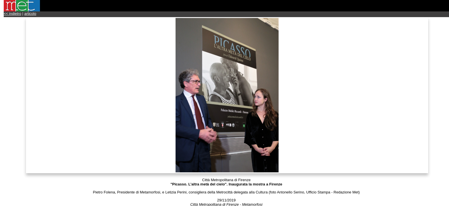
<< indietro (12, 13)
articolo (30, 13)
